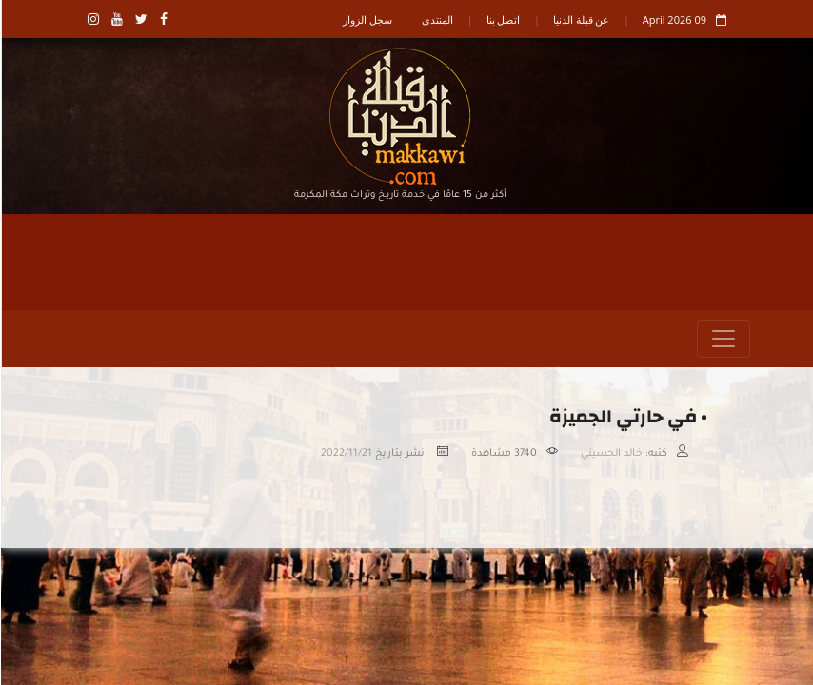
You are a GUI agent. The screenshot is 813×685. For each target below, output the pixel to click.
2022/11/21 (345, 454)
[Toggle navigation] (722, 339)
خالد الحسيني (611, 454)
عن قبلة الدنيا (580, 19)
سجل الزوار (366, 19)
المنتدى (436, 19)
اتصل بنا (503, 19)
